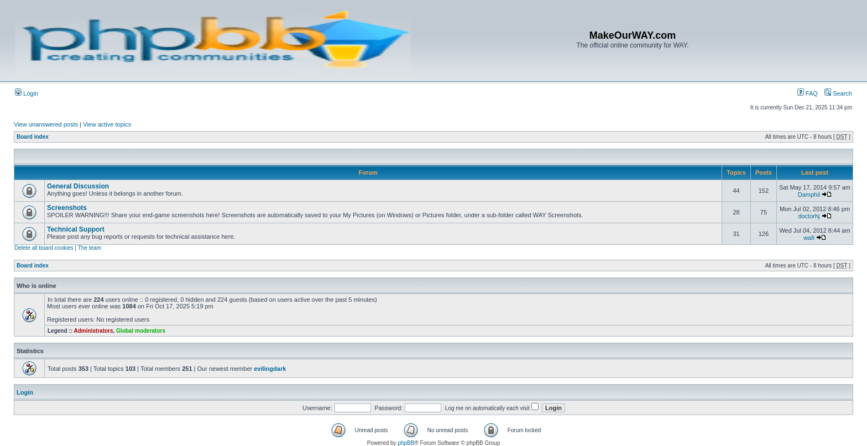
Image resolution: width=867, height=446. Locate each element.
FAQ (807, 93)
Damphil (809, 194)
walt (808, 237)
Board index (33, 137)
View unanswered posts (46, 124)
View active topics (107, 124)
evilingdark (270, 368)
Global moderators (140, 331)
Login (26, 93)
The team (89, 248)
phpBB (406, 443)
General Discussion (78, 186)
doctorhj (808, 216)
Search (838, 93)
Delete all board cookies (44, 248)
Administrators (93, 331)
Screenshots (67, 208)
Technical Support (76, 229)
